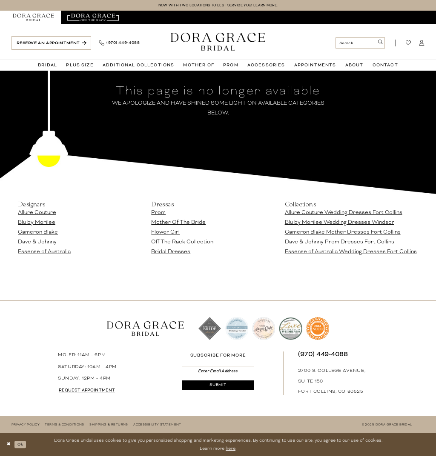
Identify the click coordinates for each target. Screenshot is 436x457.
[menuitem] (33, 18)
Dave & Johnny (37, 242)
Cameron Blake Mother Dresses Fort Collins (343, 232)
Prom (158, 213)
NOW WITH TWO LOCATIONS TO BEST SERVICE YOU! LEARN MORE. (217, 5)
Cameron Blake (38, 232)
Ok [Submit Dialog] (23, 445)
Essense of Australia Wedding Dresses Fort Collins (351, 252)
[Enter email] (217, 372)
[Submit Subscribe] (217, 389)
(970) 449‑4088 (323, 355)
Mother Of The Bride (178, 223)
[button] (421, 44)
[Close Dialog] (9, 445)
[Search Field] (360, 43)
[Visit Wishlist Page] (408, 44)
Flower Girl (165, 232)
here (230, 449)
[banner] (218, 42)
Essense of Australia (44, 252)
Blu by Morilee (36, 223)
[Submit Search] (379, 43)
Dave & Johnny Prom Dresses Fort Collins (339, 242)
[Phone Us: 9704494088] (119, 44)
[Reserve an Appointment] (51, 43)
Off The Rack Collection (182, 242)
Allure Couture (37, 213)
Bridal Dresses (170, 252)
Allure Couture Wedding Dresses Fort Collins (343, 213)
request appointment (91, 391)
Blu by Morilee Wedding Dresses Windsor (339, 223)
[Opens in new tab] (93, 18)
